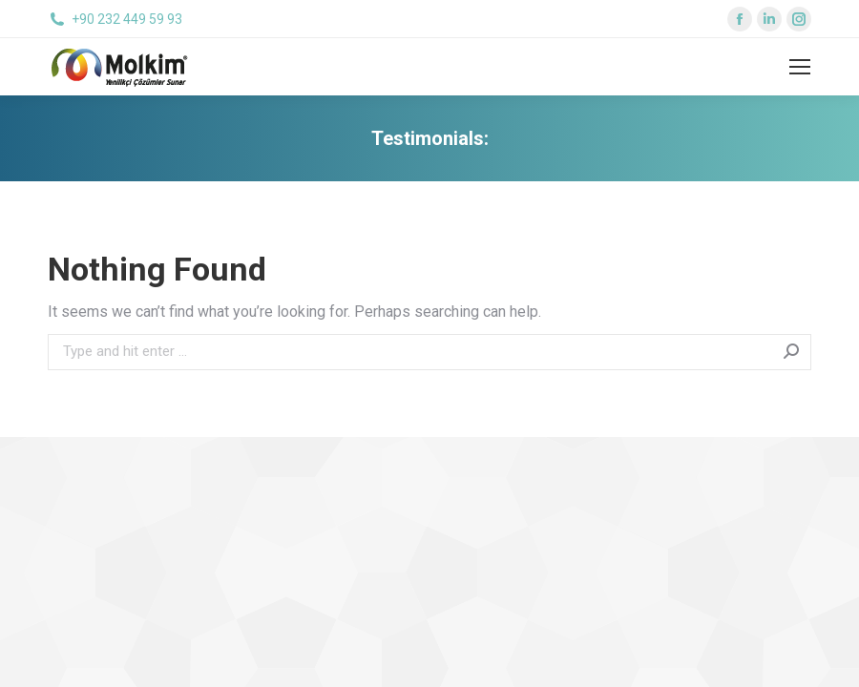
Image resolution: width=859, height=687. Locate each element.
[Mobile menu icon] (799, 66)
